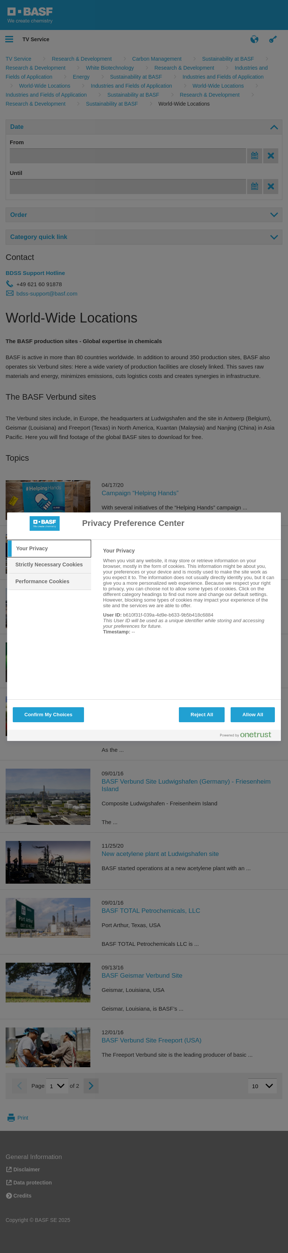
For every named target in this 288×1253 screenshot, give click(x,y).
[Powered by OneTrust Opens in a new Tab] (248, 736)
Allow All (252, 714)
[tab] (49, 549)
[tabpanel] (188, 595)
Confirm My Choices (48, 714)
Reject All (201, 714)
